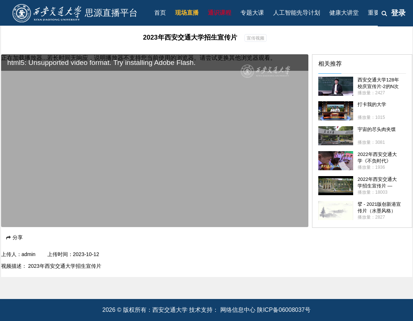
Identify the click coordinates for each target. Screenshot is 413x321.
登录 (398, 13)
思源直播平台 (111, 13)
